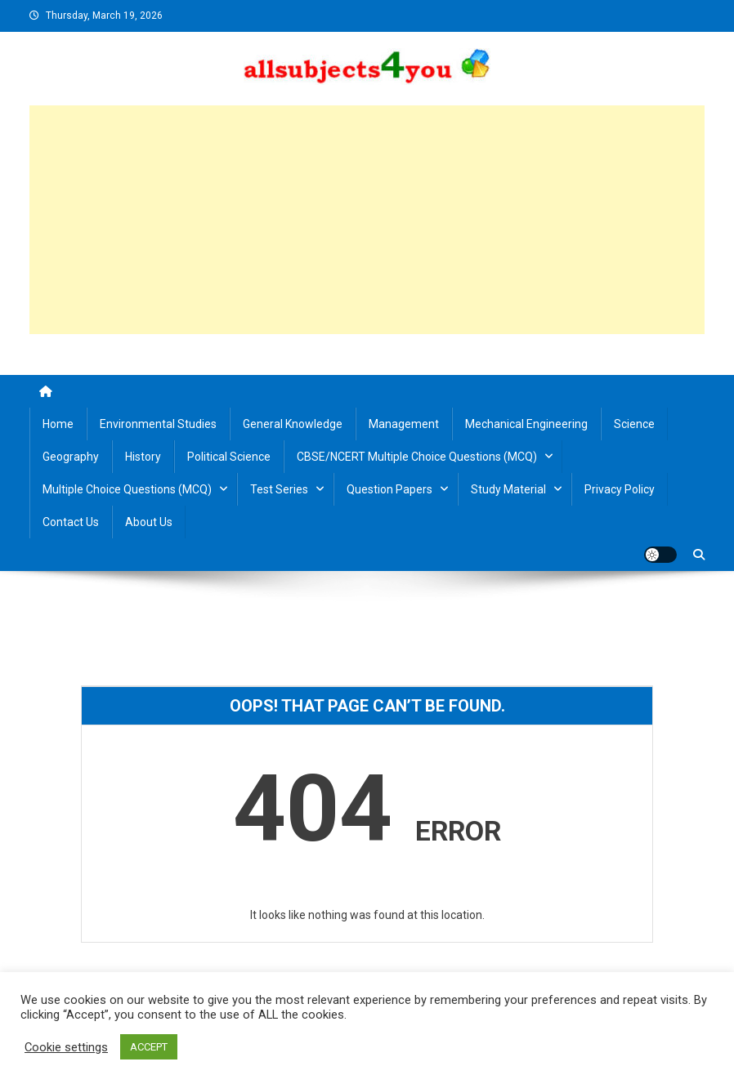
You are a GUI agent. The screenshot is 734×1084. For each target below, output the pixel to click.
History (143, 456)
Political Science (229, 456)
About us (148, 522)
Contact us (71, 522)
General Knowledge (292, 423)
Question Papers (389, 489)
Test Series (279, 489)
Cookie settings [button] (66, 1047)
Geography (71, 456)
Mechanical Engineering (526, 423)
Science (634, 423)
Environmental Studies (158, 423)
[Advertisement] (367, 219)
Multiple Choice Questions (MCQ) (127, 489)
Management (404, 423)
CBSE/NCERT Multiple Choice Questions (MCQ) (417, 456)
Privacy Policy (619, 489)
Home (58, 423)
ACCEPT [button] (149, 1047)
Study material (508, 489)
